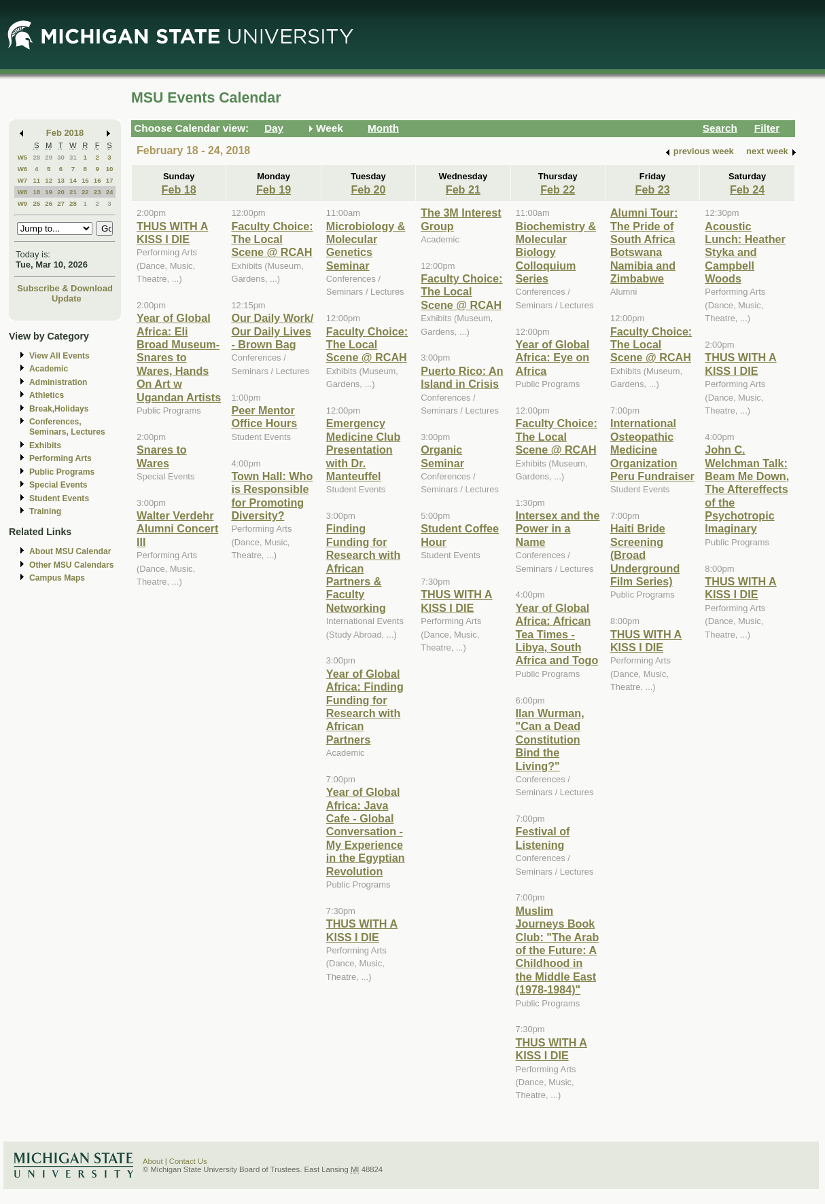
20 (61, 192)
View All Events (59, 356)
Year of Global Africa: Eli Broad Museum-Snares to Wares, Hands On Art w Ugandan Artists (179, 357)
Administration (58, 382)
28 (36, 157)
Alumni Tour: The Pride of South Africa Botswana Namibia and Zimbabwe (644, 245)
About (153, 1161)
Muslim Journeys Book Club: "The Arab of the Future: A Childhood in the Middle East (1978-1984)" (557, 950)
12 (48, 180)
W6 (23, 168)
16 (97, 180)
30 (61, 157)
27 (61, 203)
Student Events (59, 498)
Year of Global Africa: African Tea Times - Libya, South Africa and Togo (557, 634)
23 (97, 192)
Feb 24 (747, 189)
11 (36, 180)
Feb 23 (652, 189)
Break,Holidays (59, 409)
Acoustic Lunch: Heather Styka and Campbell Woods (745, 252)
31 (73, 157)
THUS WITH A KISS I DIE (172, 232)
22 (85, 192)
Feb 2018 (65, 133)
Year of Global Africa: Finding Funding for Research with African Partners (365, 707)
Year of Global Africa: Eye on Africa (553, 357)
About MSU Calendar (70, 551)
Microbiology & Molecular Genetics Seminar (366, 246)
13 (61, 180)
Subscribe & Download (65, 288)
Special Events (58, 485)
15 (85, 180)
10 (109, 168)
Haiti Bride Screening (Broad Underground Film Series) (645, 554)
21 (73, 192)
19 (48, 192)
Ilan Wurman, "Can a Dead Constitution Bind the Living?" (550, 739)
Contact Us (188, 1161)
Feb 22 (557, 189)
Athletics (46, 395)
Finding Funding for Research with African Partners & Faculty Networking (363, 567)
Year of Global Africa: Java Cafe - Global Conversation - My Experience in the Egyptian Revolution (365, 831)
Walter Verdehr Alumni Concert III (177, 528)
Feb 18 (179, 189)
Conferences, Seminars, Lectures (67, 427)
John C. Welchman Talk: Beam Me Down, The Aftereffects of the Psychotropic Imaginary (747, 488)
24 (109, 192)
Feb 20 (368, 189)
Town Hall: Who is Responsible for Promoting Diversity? (272, 496)
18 (36, 192)
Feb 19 (273, 189)
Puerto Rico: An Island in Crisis (462, 377)
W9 (23, 203)
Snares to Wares (162, 456)
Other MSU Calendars (71, 565)
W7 (23, 180)
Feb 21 (463, 189)
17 (109, 180)
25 (36, 203)
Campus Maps (57, 578)
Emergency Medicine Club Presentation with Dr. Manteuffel (363, 449)
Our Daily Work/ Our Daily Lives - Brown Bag (272, 331)
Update (67, 298)
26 (48, 203)
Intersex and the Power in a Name (558, 528)
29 (48, 157)
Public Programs (61, 472)
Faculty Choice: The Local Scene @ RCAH (272, 239)
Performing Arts (60, 458)
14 (73, 180)
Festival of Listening (543, 837)
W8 (23, 192)
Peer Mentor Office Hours (264, 416)
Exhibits (45, 445)
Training (45, 511)
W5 (23, 157)
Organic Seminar (442, 456)
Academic (48, 368)
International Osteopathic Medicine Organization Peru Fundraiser (652, 449)
